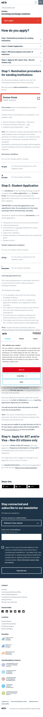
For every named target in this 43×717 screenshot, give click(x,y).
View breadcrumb (8, 7)
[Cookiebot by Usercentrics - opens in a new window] (32, 333)
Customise (21, 376)
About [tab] (35, 338)
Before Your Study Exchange (26, 467)
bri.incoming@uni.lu (11, 429)
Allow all (21, 370)
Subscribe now (21, 570)
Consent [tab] (8, 338)
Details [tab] (21, 338)
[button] (8, 486)
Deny (21, 382)
